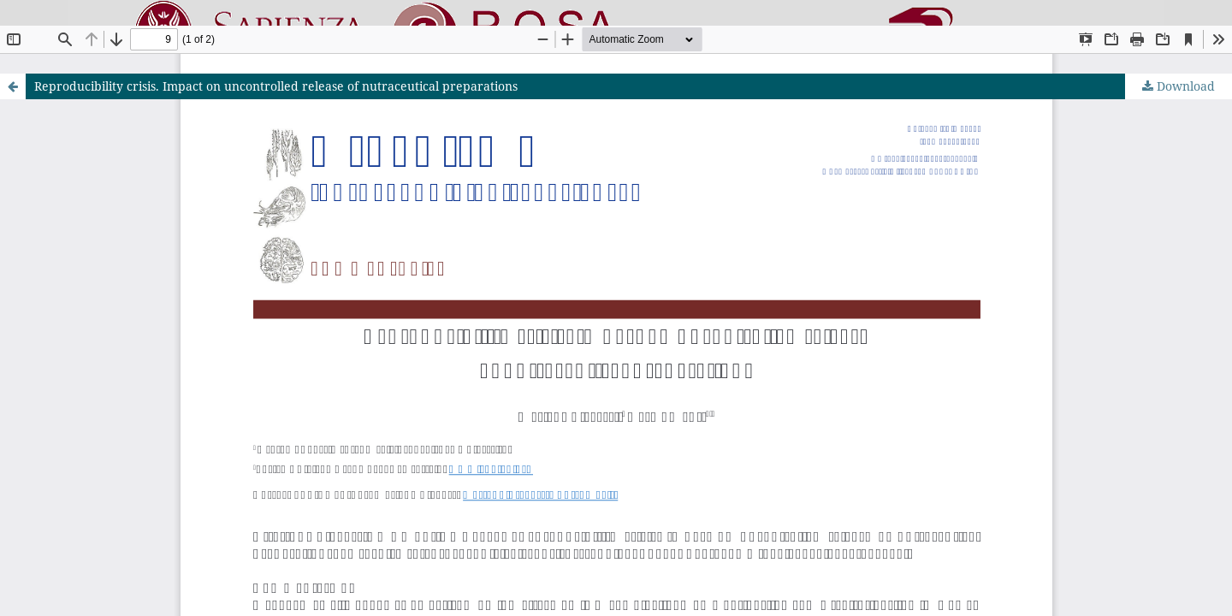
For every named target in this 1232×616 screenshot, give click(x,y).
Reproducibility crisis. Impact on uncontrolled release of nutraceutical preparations (276, 86)
